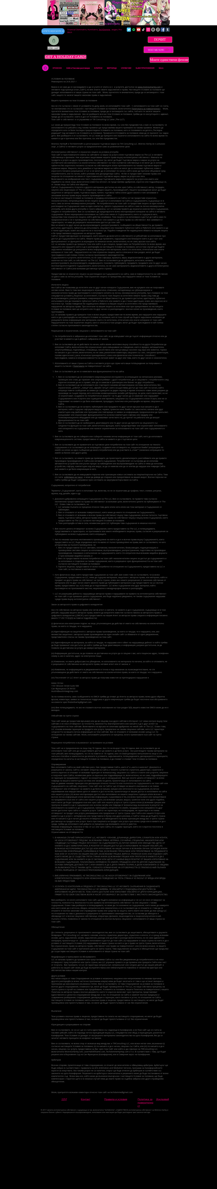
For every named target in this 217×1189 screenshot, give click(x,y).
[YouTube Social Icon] (138, 30)
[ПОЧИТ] (160, 40)
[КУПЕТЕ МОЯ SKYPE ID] (53, 31)
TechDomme (104, 29)
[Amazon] (153, 30)
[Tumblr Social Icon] (168, 30)
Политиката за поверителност (146, 108)
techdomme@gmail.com (121, 1092)
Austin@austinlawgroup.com (64, 691)
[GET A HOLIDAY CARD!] (65, 57)
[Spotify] (134, 30)
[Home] (45, 68)
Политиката (78, 366)
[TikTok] (143, 30)
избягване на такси (73, 477)
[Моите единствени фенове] (169, 60)
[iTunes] (158, 30)
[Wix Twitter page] (129, 30)
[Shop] (54, 40)
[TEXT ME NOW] (158, 49)
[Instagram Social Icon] (148, 30)
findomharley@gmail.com (79, 702)
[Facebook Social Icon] (163, 30)
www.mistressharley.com (149, 87)
